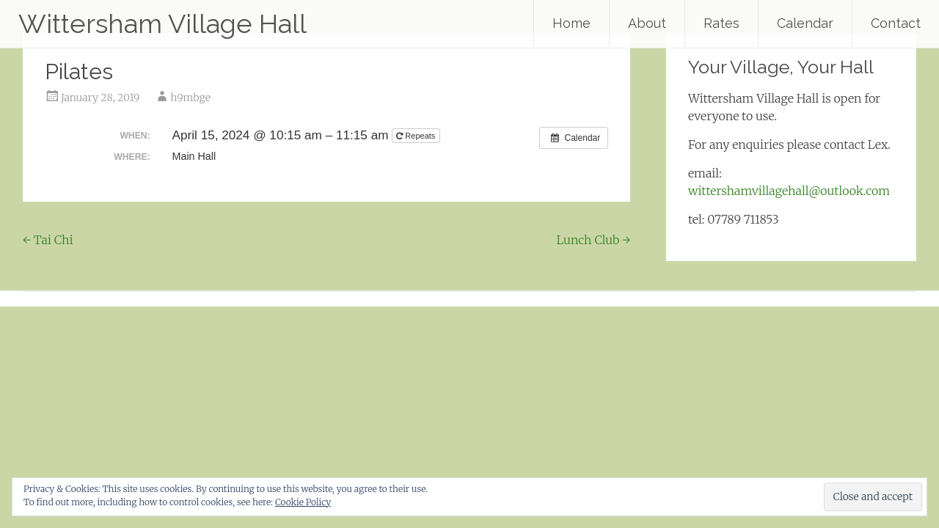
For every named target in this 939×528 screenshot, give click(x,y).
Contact (896, 23)
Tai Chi (48, 239)
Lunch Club (594, 239)
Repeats (416, 135)
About (647, 23)
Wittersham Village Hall (162, 23)
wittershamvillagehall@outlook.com (789, 190)
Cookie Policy (303, 501)
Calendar (805, 23)
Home (571, 23)
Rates (721, 23)
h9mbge (190, 97)
